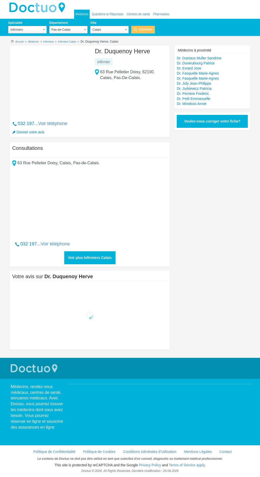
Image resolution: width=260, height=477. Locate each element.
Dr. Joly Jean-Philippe (194, 83)
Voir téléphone (52, 123)
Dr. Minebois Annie (191, 104)
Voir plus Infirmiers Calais (90, 258)
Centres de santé (138, 14)
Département (58, 22)
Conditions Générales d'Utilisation (149, 452)
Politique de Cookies (99, 452)
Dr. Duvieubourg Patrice (196, 63)
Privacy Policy (150, 465)
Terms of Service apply (187, 465)
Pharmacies (161, 14)
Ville (93, 22)
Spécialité (15, 22)
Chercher (145, 29)
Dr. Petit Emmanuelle (193, 99)
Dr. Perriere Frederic (193, 94)
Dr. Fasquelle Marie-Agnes (198, 73)
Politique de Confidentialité (54, 452)
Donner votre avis (30, 132)
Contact (225, 452)
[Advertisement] (51, 80)
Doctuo (38, 8)
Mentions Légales (198, 452)
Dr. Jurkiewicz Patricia (194, 88)
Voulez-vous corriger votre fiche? (212, 121)
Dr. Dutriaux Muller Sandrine (199, 58)
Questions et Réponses (107, 14)
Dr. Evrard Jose (189, 68)
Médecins (81, 14)
